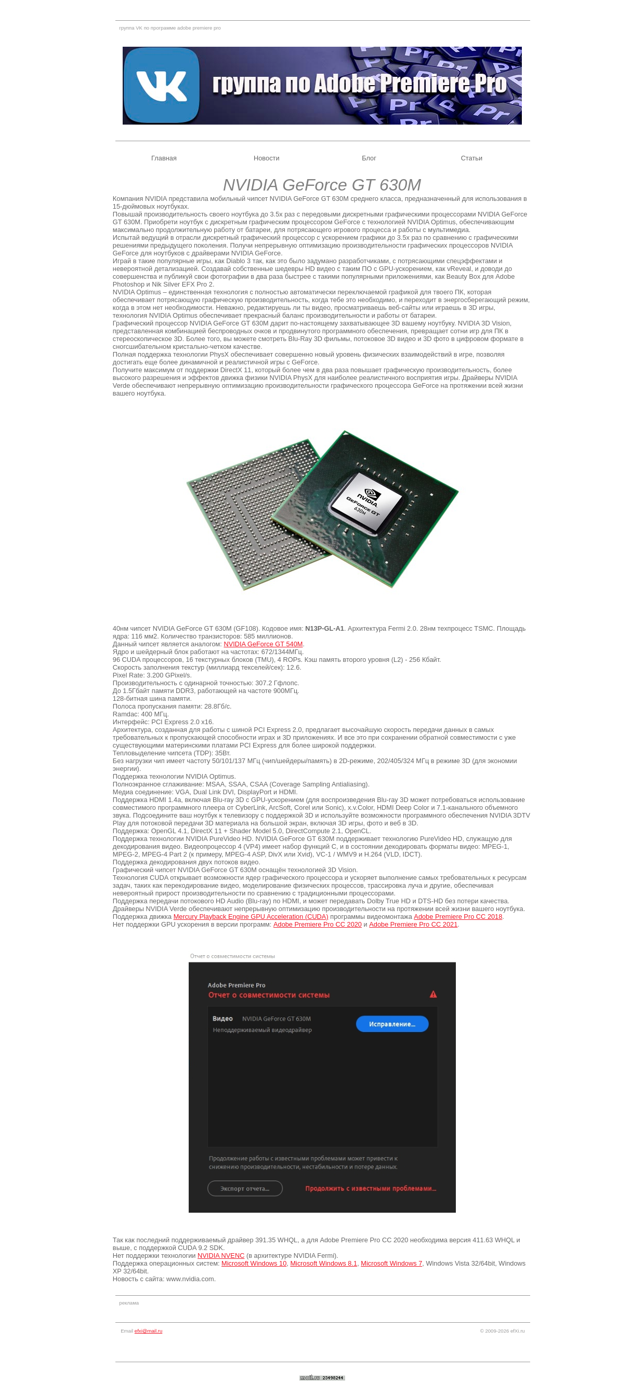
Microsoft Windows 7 (391, 1263)
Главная (164, 158)
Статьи (471, 158)
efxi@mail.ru (148, 1331)
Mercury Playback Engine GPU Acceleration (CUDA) (251, 916)
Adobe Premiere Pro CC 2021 (413, 924)
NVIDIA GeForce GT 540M (263, 644)
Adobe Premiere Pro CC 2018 (458, 916)
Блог (369, 158)
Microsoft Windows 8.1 (323, 1263)
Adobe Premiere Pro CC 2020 (317, 924)
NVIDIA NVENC (221, 1255)
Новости (267, 158)
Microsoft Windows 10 (253, 1263)
